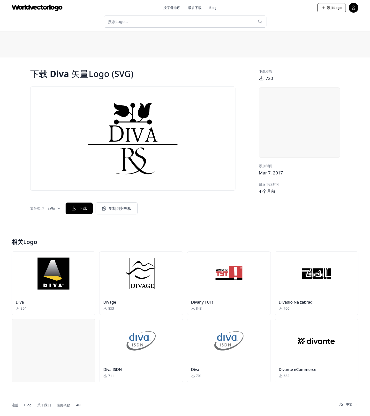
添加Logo (332, 7)
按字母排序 (171, 7)
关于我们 (44, 405)
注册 (15, 405)
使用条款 (63, 405)
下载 (79, 208)
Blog (213, 7)
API (79, 405)
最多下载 (195, 7)
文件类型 (37, 208)
